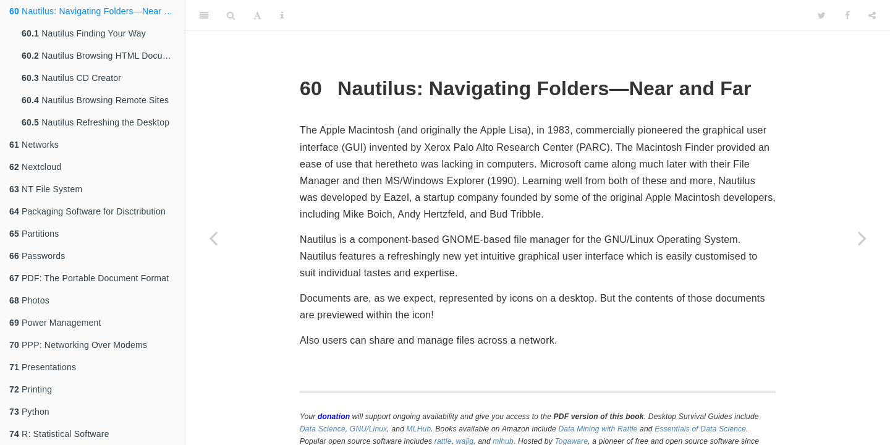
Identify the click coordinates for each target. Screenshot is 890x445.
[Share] (872, 15)
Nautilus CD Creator (71, 78)
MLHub (419, 429)
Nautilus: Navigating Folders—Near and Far (97, 11)
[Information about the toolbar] (282, 15)
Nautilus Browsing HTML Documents (103, 56)
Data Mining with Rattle (598, 429)
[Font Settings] (257, 15)
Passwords (37, 256)
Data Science (322, 429)
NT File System (45, 189)
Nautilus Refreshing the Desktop (95, 122)
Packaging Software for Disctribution (87, 211)
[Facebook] (847, 15)
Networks (34, 145)
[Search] (231, 15)
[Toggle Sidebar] (204, 15)
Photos (29, 300)
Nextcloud (35, 167)
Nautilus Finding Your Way (84, 33)
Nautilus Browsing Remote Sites (95, 100)
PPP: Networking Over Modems (78, 345)
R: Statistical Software (59, 434)
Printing (30, 389)
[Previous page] (213, 238)
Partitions (34, 234)
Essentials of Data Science (700, 429)
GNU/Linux (369, 429)
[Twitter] (821, 15)
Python (29, 412)
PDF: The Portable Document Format (89, 278)
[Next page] (862, 238)
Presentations (42, 367)
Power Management (55, 323)
